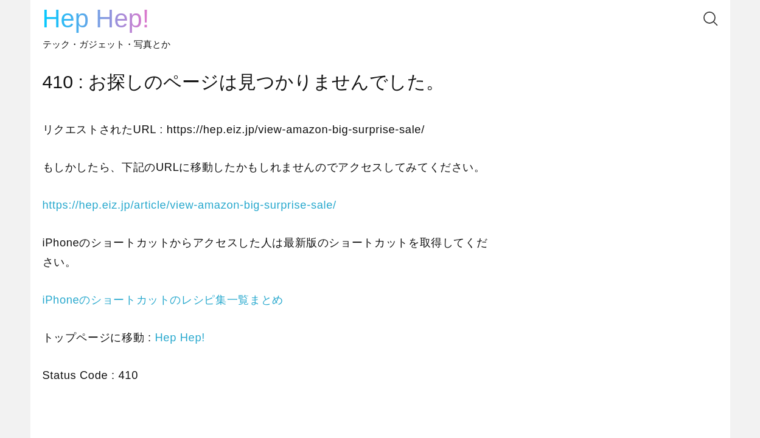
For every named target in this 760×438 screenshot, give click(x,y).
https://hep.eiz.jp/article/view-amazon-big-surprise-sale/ (189, 204)
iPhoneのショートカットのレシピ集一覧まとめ (163, 299)
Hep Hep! (96, 18)
